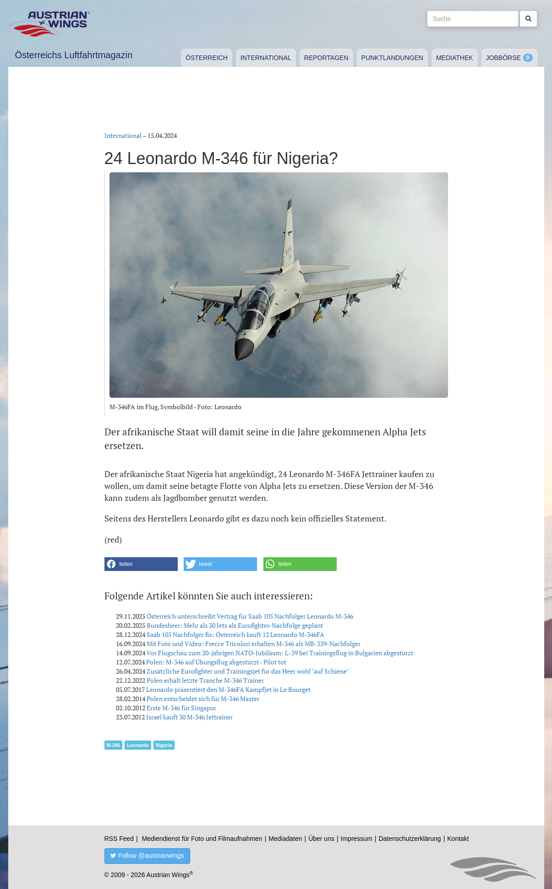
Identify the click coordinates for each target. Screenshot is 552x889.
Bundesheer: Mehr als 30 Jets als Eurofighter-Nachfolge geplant (235, 625)
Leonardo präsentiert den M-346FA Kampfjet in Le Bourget (228, 689)
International (265, 57)
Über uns (321, 838)
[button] (141, 564)
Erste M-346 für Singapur (181, 707)
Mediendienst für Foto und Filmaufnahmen (202, 838)
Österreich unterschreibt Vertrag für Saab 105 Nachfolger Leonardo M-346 (250, 616)
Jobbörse (503, 57)
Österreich (207, 57)
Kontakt (458, 838)
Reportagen (326, 57)
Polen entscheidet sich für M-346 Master (203, 698)
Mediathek (454, 57)
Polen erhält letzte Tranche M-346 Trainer (205, 680)
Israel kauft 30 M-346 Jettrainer (189, 717)
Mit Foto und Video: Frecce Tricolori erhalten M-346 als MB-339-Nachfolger (254, 643)
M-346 (113, 745)
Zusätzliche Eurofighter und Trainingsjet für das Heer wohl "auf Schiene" (248, 671)
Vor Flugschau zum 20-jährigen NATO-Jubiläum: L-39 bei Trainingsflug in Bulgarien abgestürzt (280, 652)
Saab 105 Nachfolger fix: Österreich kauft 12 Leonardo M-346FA (235, 634)
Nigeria (164, 745)
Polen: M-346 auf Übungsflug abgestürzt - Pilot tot (216, 662)
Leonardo (138, 745)
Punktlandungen (392, 57)
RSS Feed (119, 838)
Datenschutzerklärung (409, 838)
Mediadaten (285, 838)
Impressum (356, 838)
